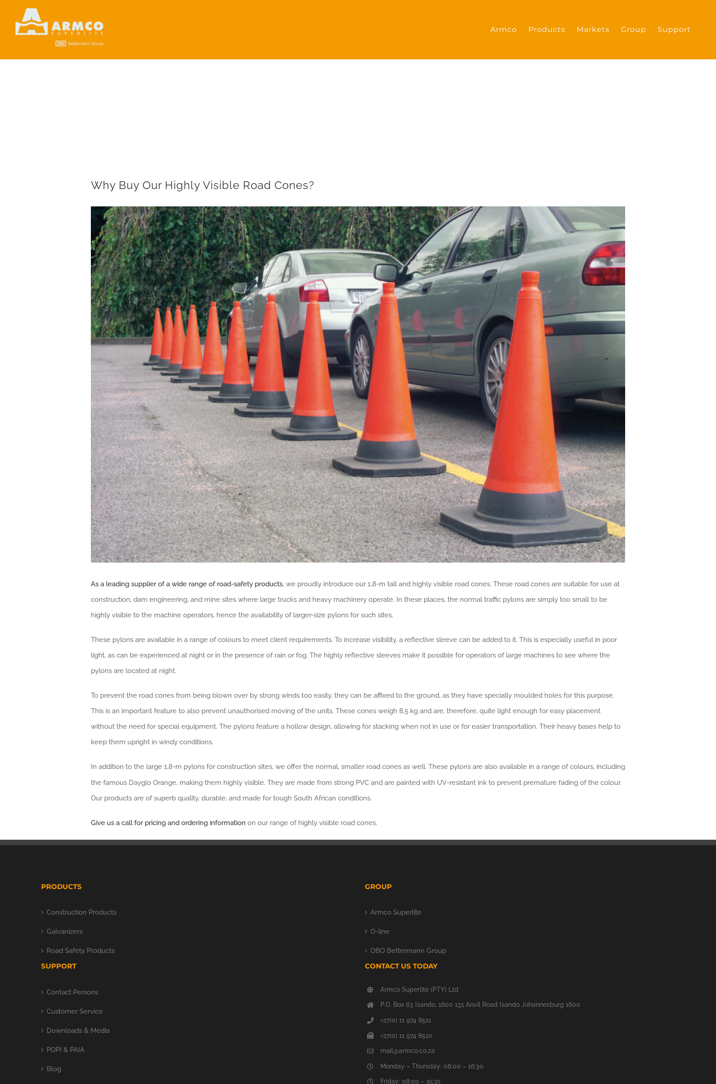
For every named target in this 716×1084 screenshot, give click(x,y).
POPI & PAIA (65, 1050)
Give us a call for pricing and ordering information (168, 823)
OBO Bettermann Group (408, 951)
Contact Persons (72, 992)
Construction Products (81, 912)
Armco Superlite (395, 912)
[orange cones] (358, 384)
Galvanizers (65, 931)
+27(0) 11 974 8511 (405, 1020)
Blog (54, 1069)
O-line (380, 931)
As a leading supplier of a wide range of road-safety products (187, 584)
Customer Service (75, 1011)
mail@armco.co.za (407, 1050)
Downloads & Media (78, 1030)
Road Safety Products (81, 951)
